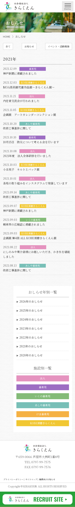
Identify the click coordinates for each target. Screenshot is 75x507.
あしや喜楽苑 (42, 405)
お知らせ (29, 46)
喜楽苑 (43, 387)
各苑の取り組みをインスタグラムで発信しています (35, 183)
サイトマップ (31, 479)
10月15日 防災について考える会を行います (31, 142)
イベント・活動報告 (58, 46)
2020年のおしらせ (31, 355)
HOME (6, 36)
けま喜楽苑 (42, 414)
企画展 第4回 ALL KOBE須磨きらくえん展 (29, 238)
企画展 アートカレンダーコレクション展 (29, 115)
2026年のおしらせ (31, 301)
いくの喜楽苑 (42, 396)
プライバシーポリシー (13, 479)
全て (8, 46)
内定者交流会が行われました (21, 101)
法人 (42, 378)
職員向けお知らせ (47, 479)
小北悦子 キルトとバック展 (21, 169)
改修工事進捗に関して (17, 128)
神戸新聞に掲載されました (20, 73)
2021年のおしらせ (30, 346)
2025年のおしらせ (31, 310)
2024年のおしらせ (31, 319)
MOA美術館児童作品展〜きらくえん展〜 (29, 87)
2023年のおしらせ (31, 328)
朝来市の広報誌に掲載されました (24, 224)
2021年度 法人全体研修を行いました (27, 156)
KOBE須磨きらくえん (42, 423)
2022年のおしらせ (31, 337)
